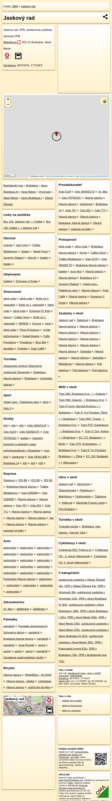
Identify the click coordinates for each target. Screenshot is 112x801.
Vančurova (83, 484)
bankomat (18, 456)
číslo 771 (100, 210)
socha (41, 645)
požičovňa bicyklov (39, 687)
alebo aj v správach (71, 710)
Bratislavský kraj (13, 185)
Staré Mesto (10, 198)
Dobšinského (83, 496)
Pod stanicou (80, 370)
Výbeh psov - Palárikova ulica (21, 402)
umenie (7, 245)
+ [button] (8, 99)
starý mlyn (22, 245)
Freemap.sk (70, 176)
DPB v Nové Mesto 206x (82, 617)
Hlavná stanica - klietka (20, 681)
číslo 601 (35, 505)
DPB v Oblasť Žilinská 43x (80, 586)
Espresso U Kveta (27, 281)
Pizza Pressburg (29, 330)
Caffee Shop (21, 317)
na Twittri (74, 757)
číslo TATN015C (71, 197)
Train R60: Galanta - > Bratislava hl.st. (82, 400)
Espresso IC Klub (39, 311)
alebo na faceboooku (72, 705)
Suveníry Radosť (13, 257)
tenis (45, 402)
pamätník (9, 626)
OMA (15, 6)
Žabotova (9, 480)
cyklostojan (45, 681)
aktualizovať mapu (77, 673)
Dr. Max (8, 609)
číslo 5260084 (29, 493)
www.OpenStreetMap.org (71, 780)
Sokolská (85, 351)
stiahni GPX (64, 681)
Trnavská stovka (68, 526)
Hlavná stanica (27, 499)
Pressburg (25, 342)
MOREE (24, 323)
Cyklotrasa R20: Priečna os (75, 550)
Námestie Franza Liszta (90, 502)
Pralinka (22, 348)
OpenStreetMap (52, 176)
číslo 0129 (9, 431)
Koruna (36, 323)
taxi (51, 518)
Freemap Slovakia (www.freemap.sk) (73, 786)
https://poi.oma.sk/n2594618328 (95, 176)
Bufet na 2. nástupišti (31, 304)
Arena (7, 317)
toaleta (24, 438)
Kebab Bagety (31, 336)
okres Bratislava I (31, 198)
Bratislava (32, 185)
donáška (8, 348)
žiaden (25, 251)
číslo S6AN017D (29, 431)
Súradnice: (9, 65)
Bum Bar (41, 342)
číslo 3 (7, 408)
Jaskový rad (28, 6)
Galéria (7, 281)
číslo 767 (21, 505)
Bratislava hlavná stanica (21, 486)
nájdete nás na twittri (72, 700)
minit (48, 323)
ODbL (70, 783)
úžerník (31, 257)
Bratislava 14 (11, 463)
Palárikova (86, 490)
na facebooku (81, 752)
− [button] (8, 104)
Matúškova (12, 42)
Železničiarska (67, 490)
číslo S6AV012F (37, 425)
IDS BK (22, 480)
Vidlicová (67, 502)
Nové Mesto (28, 191)
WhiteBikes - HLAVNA (38, 675)
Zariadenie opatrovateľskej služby (23, 657)
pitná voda (9, 298)
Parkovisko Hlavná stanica (19, 579)
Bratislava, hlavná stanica (74, 223)
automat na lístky (13, 530)
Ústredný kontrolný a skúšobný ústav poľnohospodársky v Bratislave (23, 444)
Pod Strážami (67, 509)
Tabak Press (40, 251)
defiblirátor (22, 609)
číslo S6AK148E (37, 456)
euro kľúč (76, 271)
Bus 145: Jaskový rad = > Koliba (22, 221)
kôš (5, 425)
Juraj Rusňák (26, 645)
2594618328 (76, 676)
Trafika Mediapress (70, 259)
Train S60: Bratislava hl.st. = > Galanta (82, 394)
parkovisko (9, 547)
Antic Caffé (37, 348)
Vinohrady (45, 191)
